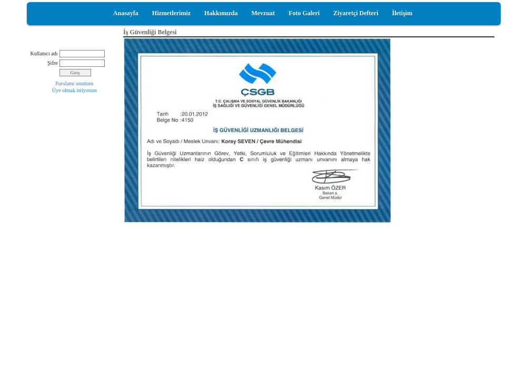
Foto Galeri (304, 13)
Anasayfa (125, 13)
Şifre (52, 63)
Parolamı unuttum (74, 83)
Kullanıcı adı (44, 53)
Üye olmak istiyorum (74, 90)
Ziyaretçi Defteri (355, 13)
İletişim (402, 13)
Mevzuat (263, 13)
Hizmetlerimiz (171, 13)
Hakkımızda (220, 13)
